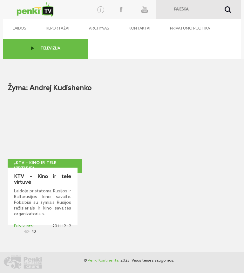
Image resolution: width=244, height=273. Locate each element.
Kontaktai (139, 28)
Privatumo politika (190, 28)
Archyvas (99, 28)
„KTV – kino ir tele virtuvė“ (35, 166)
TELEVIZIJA (50, 48)
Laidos (19, 28)
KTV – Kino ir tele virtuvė (42, 179)
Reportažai (57, 28)
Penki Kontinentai (103, 260)
